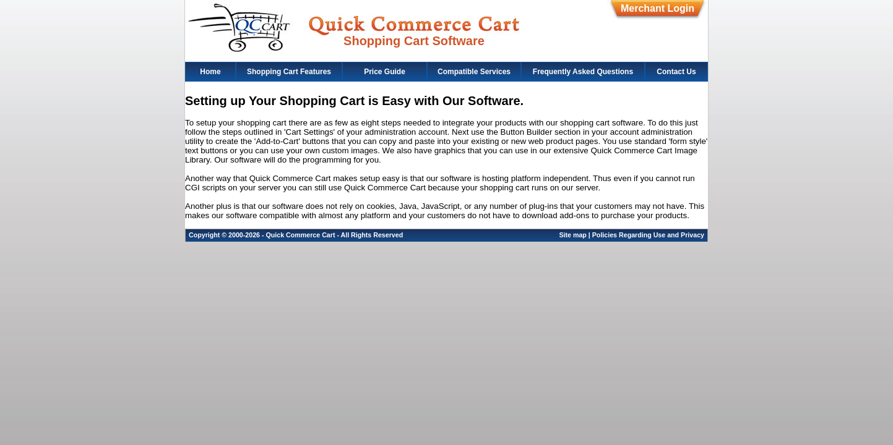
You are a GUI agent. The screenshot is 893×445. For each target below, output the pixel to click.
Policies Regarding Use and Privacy (648, 235)
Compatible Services (474, 71)
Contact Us (676, 71)
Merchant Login (657, 8)
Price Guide (384, 71)
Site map (572, 235)
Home (210, 71)
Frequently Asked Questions (583, 71)
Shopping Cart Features (289, 71)
